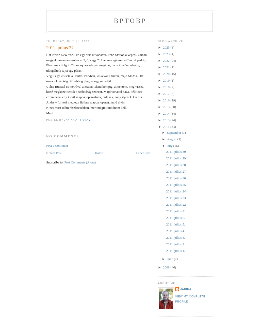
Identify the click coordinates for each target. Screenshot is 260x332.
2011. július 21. (176, 211)
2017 (166, 94)
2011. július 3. (175, 237)
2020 (166, 74)
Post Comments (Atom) (80, 162)
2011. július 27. (176, 171)
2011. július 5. (175, 224)
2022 (166, 61)
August (172, 139)
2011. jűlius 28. (176, 165)
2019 (166, 80)
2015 (166, 107)
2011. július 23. (176, 198)
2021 (166, 67)
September (174, 132)
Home (99, 153)
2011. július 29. (176, 158)
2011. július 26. (176, 178)
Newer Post (53, 153)
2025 (166, 47)
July (170, 146)
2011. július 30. (176, 152)
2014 (166, 113)
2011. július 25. (176, 185)
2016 (166, 100)
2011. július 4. (175, 231)
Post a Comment (57, 145)
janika (185, 289)
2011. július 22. (176, 204)
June (170, 259)
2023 (166, 54)
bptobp (130, 20)
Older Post (143, 153)
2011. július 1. (175, 251)
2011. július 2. (175, 244)
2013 (166, 120)
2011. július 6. (175, 218)
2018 (166, 87)
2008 (166, 267)
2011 (166, 127)
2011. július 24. (176, 191)
